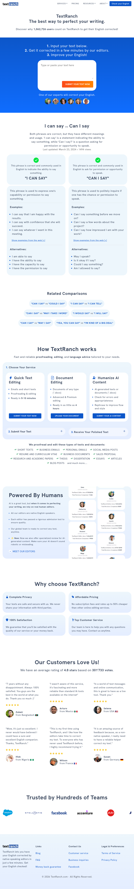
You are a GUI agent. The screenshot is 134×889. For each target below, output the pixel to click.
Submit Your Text (19, 431)
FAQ (38, 859)
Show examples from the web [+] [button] (28, 240)
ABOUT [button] (103, 3)
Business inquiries (79, 859)
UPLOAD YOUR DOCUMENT (67, 416)
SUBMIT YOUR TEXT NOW (77, 84)
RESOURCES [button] (88, 3)
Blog (38, 853)
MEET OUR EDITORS (22, 551)
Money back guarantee (48, 866)
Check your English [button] (120, 3)
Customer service (78, 853)
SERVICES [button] (61, 3)
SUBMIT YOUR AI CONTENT (109, 416)
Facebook (74, 866)
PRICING (75, 3)
